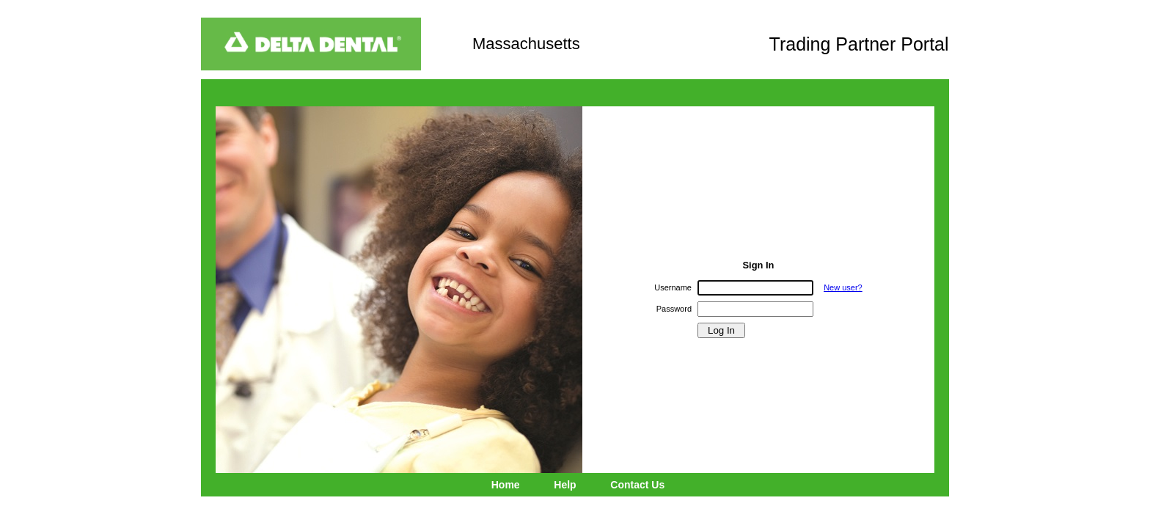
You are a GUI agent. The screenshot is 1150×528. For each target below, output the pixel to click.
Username (673, 287)
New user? (843, 287)
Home (505, 485)
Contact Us (637, 485)
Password (674, 308)
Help (565, 485)
